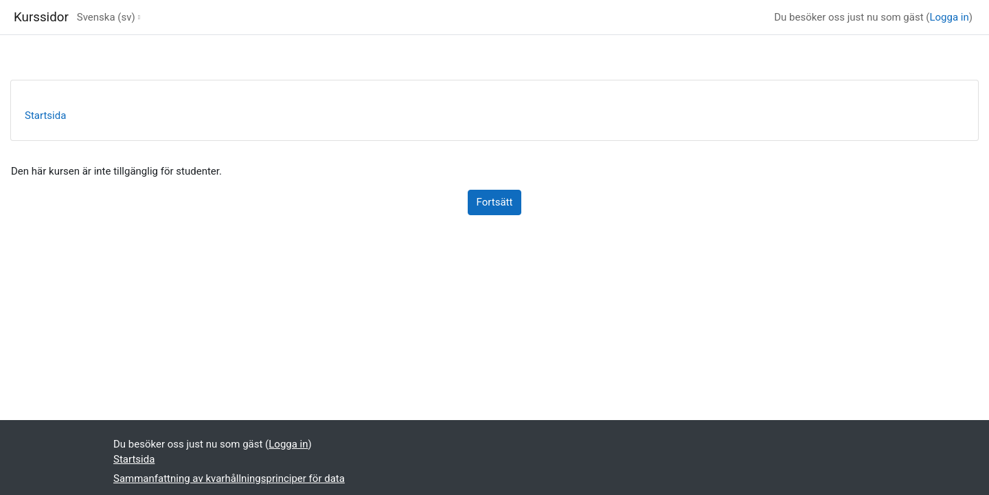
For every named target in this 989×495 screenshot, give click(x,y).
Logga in (948, 17)
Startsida (45, 115)
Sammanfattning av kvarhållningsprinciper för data (229, 478)
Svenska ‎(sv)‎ (106, 17)
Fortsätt (495, 202)
